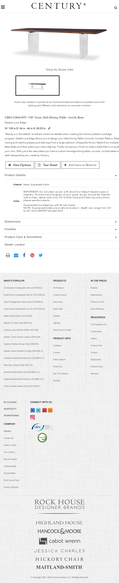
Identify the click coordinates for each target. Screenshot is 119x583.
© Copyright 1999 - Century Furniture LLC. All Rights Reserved (59, 577)
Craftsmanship (10, 466)
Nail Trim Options (60, 374)
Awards (94, 288)
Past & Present (10, 459)
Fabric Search (59, 360)
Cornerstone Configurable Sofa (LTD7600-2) (23, 288)
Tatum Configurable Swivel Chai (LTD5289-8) (23, 302)
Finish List (57, 367)
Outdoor (56, 316)
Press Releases (97, 309)
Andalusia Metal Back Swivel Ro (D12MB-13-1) (24, 358)
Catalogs (57, 346)
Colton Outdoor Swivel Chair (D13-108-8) (21, 386)
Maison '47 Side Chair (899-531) (18, 323)
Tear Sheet (47, 165)
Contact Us (8, 438)
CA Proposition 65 (99, 324)
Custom (56, 353)
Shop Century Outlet (62, 330)
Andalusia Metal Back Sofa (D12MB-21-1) (22, 372)
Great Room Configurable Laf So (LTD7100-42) (24, 309)
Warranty (95, 374)
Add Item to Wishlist (80, 165)
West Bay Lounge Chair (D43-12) (18, 365)
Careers (7, 431)
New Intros (58, 302)
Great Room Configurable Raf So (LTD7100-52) (24, 295)
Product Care (96, 346)
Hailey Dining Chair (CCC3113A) (18, 316)
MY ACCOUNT (10, 402)
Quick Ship (58, 309)
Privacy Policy (97, 367)
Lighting (56, 323)
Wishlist (56, 381)
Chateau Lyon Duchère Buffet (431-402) (21, 330)
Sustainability (9, 473)
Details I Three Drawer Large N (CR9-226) (22, 337)
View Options (19, 165)
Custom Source (60, 295)
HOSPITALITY (10, 409)
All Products (58, 288)
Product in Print (97, 302)
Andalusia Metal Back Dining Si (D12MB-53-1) (24, 379)
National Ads (96, 295)
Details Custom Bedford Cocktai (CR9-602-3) (23, 351)
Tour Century (9, 452)
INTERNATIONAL (11, 416)
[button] (37, 86)
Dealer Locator (10, 445)
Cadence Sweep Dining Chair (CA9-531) (21, 344)
